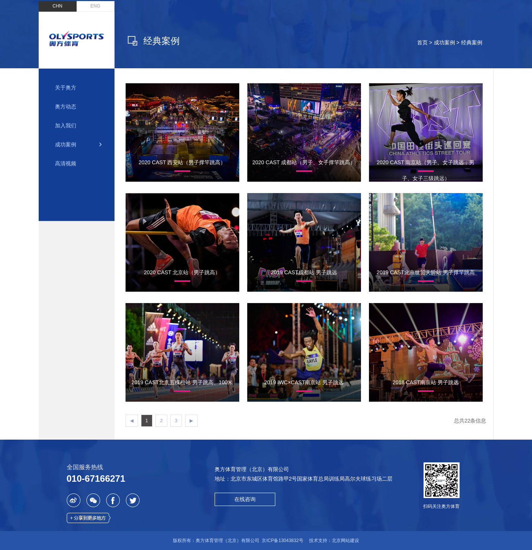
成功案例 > (447, 42)
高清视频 (65, 159)
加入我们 (65, 121)
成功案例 (65, 140)
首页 (422, 42)
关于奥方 (65, 83)
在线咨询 (245, 499)
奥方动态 (65, 102)
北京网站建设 (345, 540)
